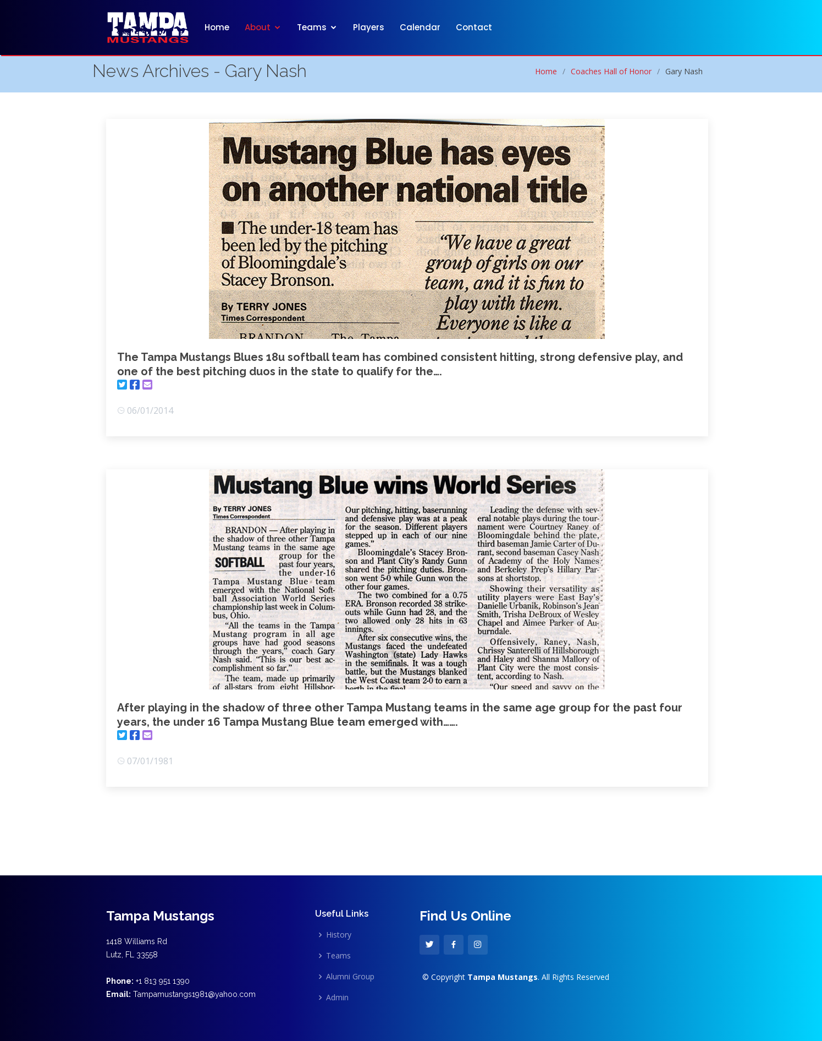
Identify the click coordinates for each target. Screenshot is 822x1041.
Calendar (420, 27)
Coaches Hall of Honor (611, 71)
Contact (474, 27)
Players (368, 27)
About (258, 27)
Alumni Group (350, 976)
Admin (337, 997)
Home (217, 27)
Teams (312, 27)
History (338, 935)
